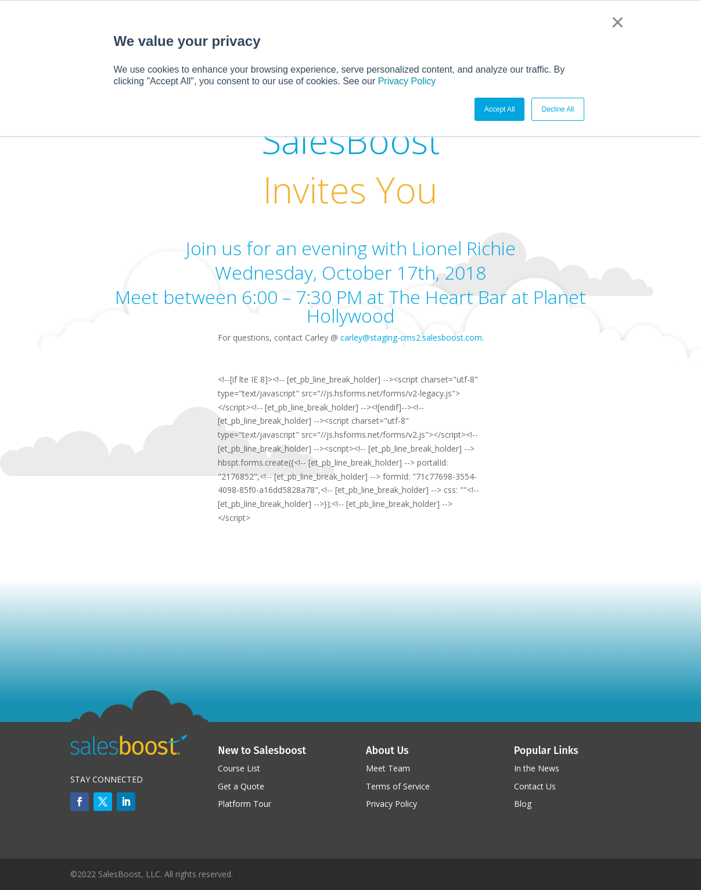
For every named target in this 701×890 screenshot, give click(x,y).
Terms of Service (398, 786)
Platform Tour (244, 803)
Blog (522, 803)
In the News (536, 768)
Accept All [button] (499, 109)
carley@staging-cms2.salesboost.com (411, 337)
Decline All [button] (557, 109)
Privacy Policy (407, 81)
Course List (239, 768)
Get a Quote (241, 786)
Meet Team (388, 768)
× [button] (617, 22)
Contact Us (535, 786)
